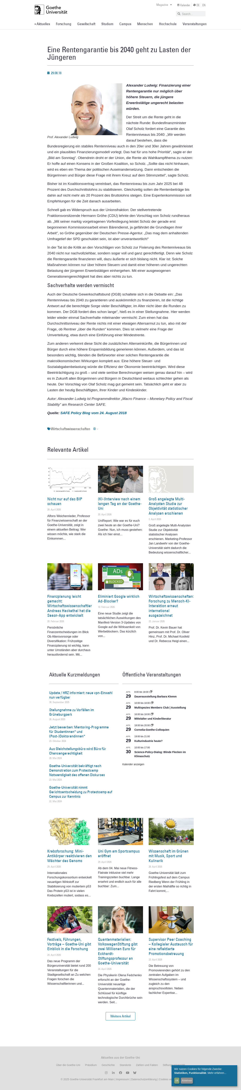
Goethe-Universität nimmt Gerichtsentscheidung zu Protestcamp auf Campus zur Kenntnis (80, 792)
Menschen (145, 24)
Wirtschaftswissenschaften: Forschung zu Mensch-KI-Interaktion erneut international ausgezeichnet (171, 606)
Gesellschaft (86, 24)
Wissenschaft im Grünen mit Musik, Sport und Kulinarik (168, 856)
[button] (120, 1016)
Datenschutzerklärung (144, 1079)
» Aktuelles (42, 24)
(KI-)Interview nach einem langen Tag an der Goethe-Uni (120, 503)
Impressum (122, 1079)
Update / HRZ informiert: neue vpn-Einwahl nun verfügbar (80, 695)
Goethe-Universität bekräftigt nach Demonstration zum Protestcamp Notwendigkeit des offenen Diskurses (77, 770)
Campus (125, 24)
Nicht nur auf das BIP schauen (64, 501)
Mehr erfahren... (217, 1072)
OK (176, 1080)
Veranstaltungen (195, 24)
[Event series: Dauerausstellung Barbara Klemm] (151, 692)
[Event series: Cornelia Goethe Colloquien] (152, 725)
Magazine (164, 5)
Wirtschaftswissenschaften (70, 429)
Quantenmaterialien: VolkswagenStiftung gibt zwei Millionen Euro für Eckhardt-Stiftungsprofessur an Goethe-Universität (117, 951)
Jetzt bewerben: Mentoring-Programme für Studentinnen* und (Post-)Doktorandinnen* (79, 732)
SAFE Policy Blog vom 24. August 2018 (93, 413)
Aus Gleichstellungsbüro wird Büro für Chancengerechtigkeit (77, 751)
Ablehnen (187, 1080)
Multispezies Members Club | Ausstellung (160, 707)
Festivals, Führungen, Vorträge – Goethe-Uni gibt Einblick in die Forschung (69, 944)
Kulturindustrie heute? (148, 740)
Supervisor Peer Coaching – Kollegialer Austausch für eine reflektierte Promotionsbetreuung (171, 946)
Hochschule (168, 24)
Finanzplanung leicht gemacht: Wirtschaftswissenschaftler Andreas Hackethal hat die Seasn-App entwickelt (69, 606)
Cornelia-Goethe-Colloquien (151, 729)
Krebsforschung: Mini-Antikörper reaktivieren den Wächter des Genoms (69, 856)
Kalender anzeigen (133, 764)
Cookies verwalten (169, 1079)
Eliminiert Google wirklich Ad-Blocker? (118, 599)
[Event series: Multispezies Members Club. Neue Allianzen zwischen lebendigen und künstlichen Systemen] (152, 703)
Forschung (63, 24)
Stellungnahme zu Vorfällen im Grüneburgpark (71, 712)
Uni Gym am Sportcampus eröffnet (119, 853)
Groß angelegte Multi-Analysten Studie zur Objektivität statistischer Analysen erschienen (168, 506)
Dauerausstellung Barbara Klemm (155, 696)
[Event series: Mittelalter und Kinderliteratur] (152, 714)
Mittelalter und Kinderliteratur (152, 718)
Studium (107, 24)
